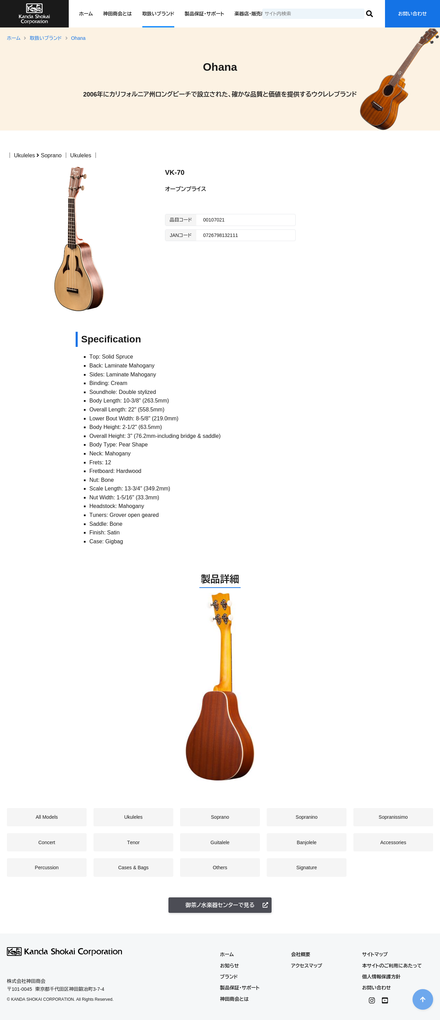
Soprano (51, 155)
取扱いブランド (158, 13)
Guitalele (219, 842)
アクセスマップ (306, 965)
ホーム (86, 13)
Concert (46, 842)
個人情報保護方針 (381, 976)
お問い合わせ (412, 13)
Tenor (133, 842)
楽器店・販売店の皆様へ (259, 13)
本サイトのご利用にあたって (392, 965)
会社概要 (300, 954)
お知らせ (229, 965)
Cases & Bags (133, 867)
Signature (306, 867)
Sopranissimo (393, 817)
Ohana (78, 38)
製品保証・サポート (204, 13)
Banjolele (307, 842)
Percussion (46, 867)
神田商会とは (117, 13)
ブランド (229, 976)
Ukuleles (24, 155)
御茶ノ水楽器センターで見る (226, 905)
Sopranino (307, 817)
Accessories (393, 842)
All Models (47, 817)
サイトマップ (375, 954)
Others (220, 867)
